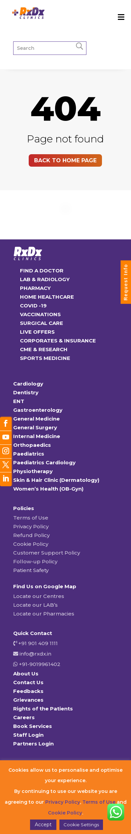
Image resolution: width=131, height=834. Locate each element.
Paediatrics (28, 454)
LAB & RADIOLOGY (45, 279)
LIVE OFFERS (37, 332)
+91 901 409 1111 (37, 643)
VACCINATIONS (40, 314)
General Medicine (36, 418)
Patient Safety (31, 570)
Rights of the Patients (43, 708)
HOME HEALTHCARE (47, 297)
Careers (24, 717)
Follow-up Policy (35, 561)
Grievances (28, 700)
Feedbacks (28, 691)
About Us (25, 673)
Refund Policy (31, 535)
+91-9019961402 (39, 664)
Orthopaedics (32, 445)
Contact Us (28, 682)
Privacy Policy (31, 526)
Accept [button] (43, 825)
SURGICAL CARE (41, 323)
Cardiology (28, 383)
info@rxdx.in (35, 653)
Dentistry (25, 392)
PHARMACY (35, 288)
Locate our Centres (38, 596)
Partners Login (33, 743)
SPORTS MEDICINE (45, 358)
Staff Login (28, 735)
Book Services (32, 726)
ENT (18, 401)
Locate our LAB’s (35, 605)
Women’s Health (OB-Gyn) (48, 489)
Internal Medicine (36, 436)
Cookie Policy (30, 544)
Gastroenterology (37, 410)
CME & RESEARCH (44, 349)
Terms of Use (30, 517)
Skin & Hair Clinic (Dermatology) (56, 480)
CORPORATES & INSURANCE (58, 340)
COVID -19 (33, 305)
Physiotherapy (33, 471)
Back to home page (65, 160)
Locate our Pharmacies (43, 613)
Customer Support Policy (46, 552)
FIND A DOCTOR (41, 270)
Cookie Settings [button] (81, 824)
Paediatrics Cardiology (44, 462)
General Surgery (35, 427)
